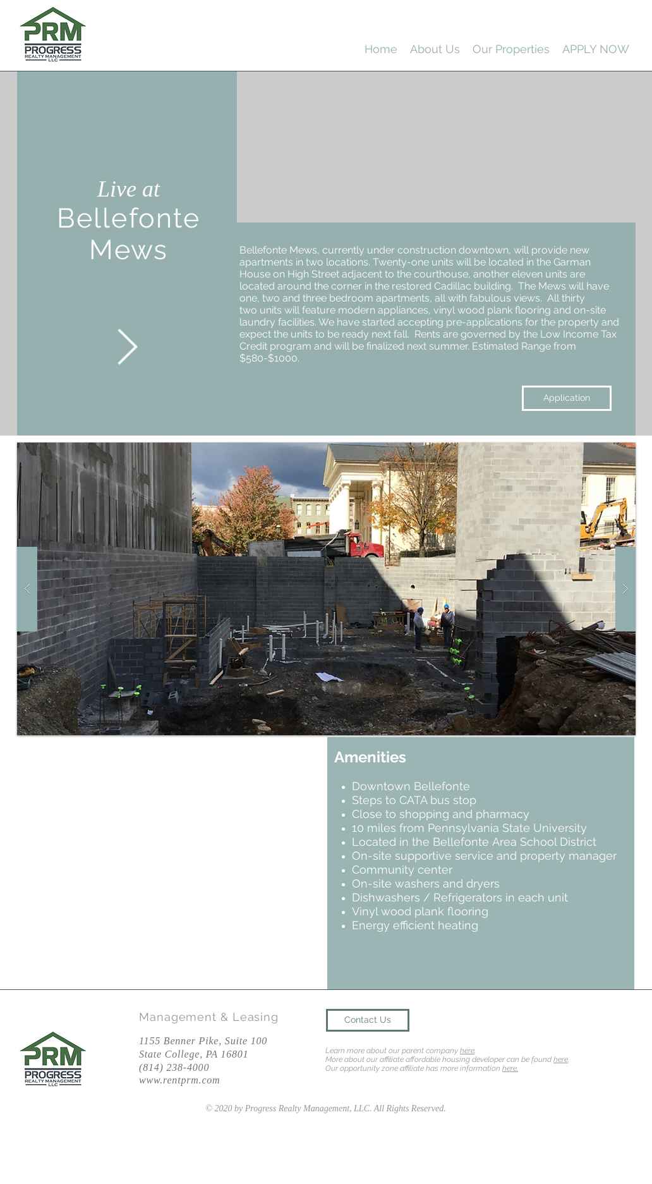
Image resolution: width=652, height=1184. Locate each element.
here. (510, 1068)
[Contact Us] (367, 1020)
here (467, 1050)
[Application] (567, 398)
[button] (326, 588)
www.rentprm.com (179, 1080)
